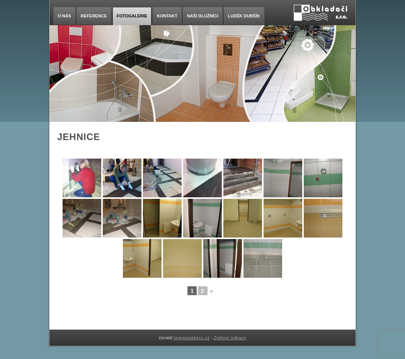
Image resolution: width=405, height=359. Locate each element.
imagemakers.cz (192, 337)
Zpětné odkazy (230, 337)
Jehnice (78, 137)
